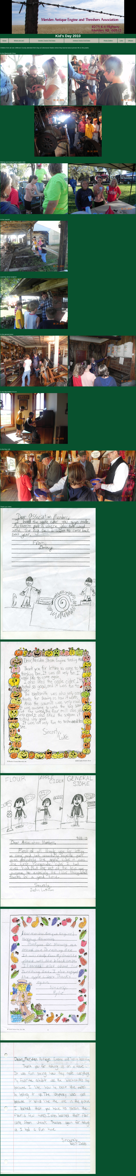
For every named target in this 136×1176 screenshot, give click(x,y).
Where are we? (19, 40)
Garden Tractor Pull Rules (46, 40)
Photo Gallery (108, 40)
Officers (130, 40)
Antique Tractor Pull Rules (81, 40)
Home (4, 40)
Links (121, 40)
